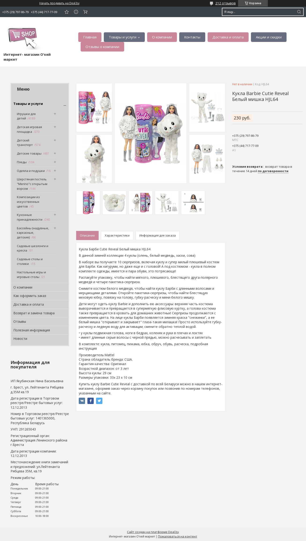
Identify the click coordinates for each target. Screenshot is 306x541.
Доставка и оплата (228, 37)
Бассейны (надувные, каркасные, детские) (33, 232)
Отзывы (19, 321)
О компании (162, 37)
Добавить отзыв (66, 12)
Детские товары (29, 153)
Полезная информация (31, 330)
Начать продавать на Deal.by (59, 3)
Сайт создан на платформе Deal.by (153, 532)
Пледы (22, 162)
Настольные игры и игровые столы (31, 274)
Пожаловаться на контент (177, 536)
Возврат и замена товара (34, 313)
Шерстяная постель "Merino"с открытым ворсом (32, 183)
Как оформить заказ (29, 295)
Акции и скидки (269, 37)
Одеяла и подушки (31, 171)
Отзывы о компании (102, 46)
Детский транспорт (25, 142)
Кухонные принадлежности (29, 217)
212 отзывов (225, 3)
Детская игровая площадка (29, 129)
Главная (90, 37)
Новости (20, 338)
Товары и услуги (122, 37)
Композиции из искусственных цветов (28, 201)
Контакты (192, 37)
